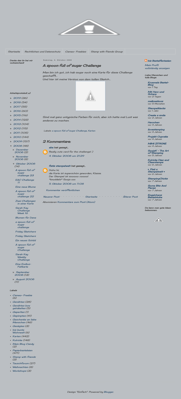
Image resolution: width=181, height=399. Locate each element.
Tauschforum (21, 363)
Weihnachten (20, 367)
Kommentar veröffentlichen (63, 190)
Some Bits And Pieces (157, 186)
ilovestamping (156, 129)
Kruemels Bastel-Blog (158, 83)
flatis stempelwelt (59, 166)
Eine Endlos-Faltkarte (23, 265)
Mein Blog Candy (23, 344)
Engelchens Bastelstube (155, 196)
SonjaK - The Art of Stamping (158, 151)
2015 (17, 115)
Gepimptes (19, 315)
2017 (17, 106)
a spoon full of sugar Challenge (69, 131)
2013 (17, 124)
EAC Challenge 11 (24, 181)
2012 (17, 128)
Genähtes (18, 301)
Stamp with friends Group (107, 51)
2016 (17, 111)
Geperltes (19, 312)
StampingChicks (158, 178)
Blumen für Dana (25, 217)
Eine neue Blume (25, 186)
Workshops (19, 370)
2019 (17, 98)
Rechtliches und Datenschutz (42, 51)
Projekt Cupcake (158, 136)
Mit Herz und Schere (156, 92)
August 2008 (25, 279)
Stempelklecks (156, 108)
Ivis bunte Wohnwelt (19, 331)
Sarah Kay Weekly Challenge (22, 257)
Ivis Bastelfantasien (159, 60)
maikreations (155, 101)
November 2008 (21, 158)
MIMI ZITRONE (157, 143)
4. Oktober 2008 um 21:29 (66, 155)
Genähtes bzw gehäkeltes (21, 307)
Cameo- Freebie (22, 295)
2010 (17, 137)
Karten (91, 131)
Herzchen (153, 122)
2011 (17, 132)
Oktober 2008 (25, 163)
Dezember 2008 (21, 151)
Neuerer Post (51, 196)
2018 (17, 102)
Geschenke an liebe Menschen (24, 321)
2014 (17, 119)
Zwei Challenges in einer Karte (25, 202)
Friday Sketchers (25, 231)
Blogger (108, 391)
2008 (18, 145)
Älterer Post (130, 196)
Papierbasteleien (22, 350)
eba (51, 147)
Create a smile (156, 115)
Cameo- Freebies (75, 51)
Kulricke (17, 340)
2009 (18, 141)
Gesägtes (18, 326)
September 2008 (21, 273)
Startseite (14, 51)
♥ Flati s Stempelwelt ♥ (156, 170)
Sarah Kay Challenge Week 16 (22, 210)
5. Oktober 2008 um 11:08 (66, 183)
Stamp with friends (24, 357)
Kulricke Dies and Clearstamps (158, 161)
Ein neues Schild (25, 240)
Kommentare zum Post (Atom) (76, 202)
